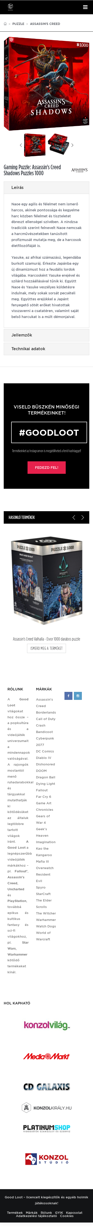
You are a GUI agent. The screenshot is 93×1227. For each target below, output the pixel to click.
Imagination (46, 842)
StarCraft (43, 894)
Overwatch (45, 868)
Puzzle (18, 24)
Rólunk (46, 1212)
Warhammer (46, 920)
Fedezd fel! (46, 468)
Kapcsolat (74, 1212)
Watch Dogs (46, 926)
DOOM (41, 771)
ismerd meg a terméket (47, 648)
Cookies (67, 1216)
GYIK (59, 1212)
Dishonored (45, 764)
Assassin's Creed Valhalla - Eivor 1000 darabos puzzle (46, 639)
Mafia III (42, 861)
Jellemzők (21, 335)
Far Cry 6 (43, 797)
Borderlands (46, 712)
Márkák (32, 1212)
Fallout (42, 790)
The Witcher (46, 913)
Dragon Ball (45, 777)
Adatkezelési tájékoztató (36, 1216)
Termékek (15, 1212)
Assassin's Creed (45, 24)
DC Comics (45, 751)
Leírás (17, 187)
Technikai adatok (28, 348)
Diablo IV (43, 758)
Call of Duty (46, 719)
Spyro (41, 887)
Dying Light (45, 784)
